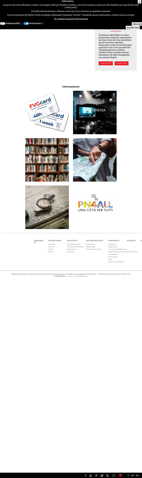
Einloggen (105, 63)
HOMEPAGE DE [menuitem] (38, 241)
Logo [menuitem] (110, 259)
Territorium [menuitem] (113, 241)
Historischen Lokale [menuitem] (93, 249)
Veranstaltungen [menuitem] (73, 244)
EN (137, 475)
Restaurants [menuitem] (90, 247)
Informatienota (81, 276)
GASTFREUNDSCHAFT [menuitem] (94, 241)
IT (128, 475)
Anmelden (121, 63)
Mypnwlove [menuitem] (112, 247)
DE (132, 475)
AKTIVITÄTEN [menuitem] (72, 241)
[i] (21, 23)
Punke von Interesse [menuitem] (116, 262)
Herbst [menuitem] (51, 249)
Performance (35, 23)
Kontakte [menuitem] (131, 241)
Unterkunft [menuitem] (90, 244)
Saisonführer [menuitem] (54, 241)
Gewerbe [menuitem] (70, 252)
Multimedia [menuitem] (112, 257)
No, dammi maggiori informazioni (71, 19)
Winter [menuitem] (51, 252)
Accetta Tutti (133, 27)
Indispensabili (13, 23)
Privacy (70, 276)
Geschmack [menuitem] (71, 249)
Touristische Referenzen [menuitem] (117, 249)
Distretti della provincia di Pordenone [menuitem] (122, 252)
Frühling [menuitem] (51, 244)
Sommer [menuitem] (51, 247)
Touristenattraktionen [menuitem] (75, 247)
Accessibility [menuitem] (113, 254)
